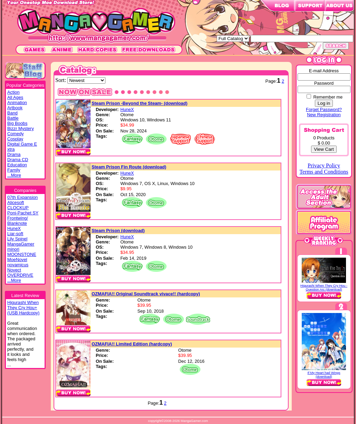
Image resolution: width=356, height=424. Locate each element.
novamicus (17, 264)
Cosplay (15, 138)
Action (13, 92)
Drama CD (17, 159)
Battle (13, 118)
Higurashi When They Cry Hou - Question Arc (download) (323, 287)
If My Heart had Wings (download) (324, 374)
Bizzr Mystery (20, 128)
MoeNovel (17, 259)
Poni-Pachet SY (22, 212)
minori (13, 249)
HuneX (14, 228)
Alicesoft (15, 202)
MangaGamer (20, 244)
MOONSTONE (21, 254)
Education (17, 164)
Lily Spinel (17, 238)
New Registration (323, 114)
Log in (324, 103)
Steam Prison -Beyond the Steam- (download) (139, 103)
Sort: (61, 80)
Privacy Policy (324, 165)
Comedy (15, 133)
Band (12, 113)
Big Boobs (17, 123)
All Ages (15, 97)
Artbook (14, 107)
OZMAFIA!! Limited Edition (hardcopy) (132, 344)
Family (13, 170)
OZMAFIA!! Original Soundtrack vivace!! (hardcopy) (146, 293)
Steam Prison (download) (118, 230)
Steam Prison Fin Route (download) (129, 166)
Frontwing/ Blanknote (17, 220)
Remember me (328, 97)
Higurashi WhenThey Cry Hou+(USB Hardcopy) (23, 307)
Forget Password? (324, 109)
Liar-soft (15, 233)
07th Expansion (22, 197)
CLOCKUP (18, 207)
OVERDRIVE (20, 275)
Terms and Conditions (323, 172)
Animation (17, 102)
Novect (14, 270)
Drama (13, 154)
